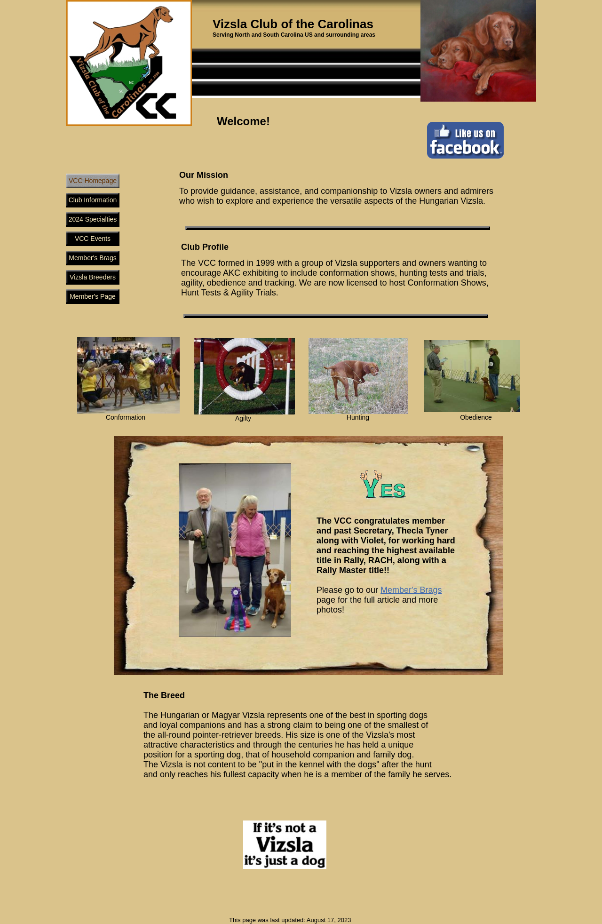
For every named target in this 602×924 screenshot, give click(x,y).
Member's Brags (411, 590)
